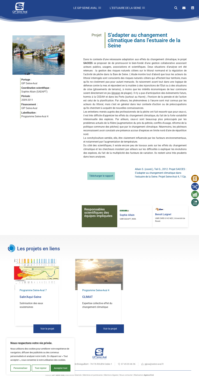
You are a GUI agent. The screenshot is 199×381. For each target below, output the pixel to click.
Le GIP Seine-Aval (86, 8)
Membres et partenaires (93, 375)
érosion (116, 93)
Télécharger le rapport (101, 175)
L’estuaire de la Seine (127, 8)
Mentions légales (111, 375)
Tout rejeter (40, 368)
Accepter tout (60, 368)
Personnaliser (20, 368)
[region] (40, 356)
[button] (176, 8)
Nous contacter (126, 375)
